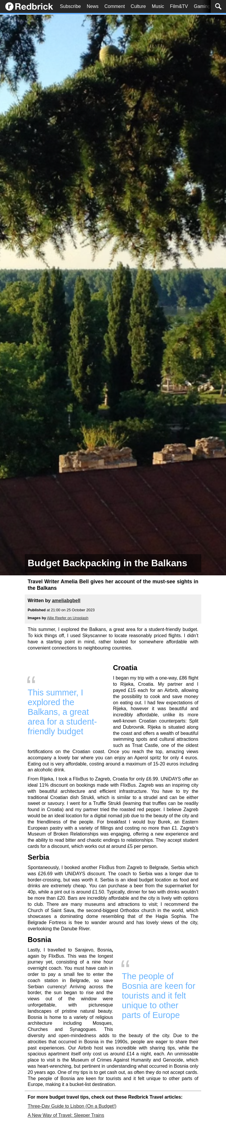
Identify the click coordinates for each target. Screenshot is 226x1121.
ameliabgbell (66, 600)
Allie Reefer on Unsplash (67, 618)
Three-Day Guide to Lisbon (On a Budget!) (72, 1106)
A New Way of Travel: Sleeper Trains (66, 1115)
